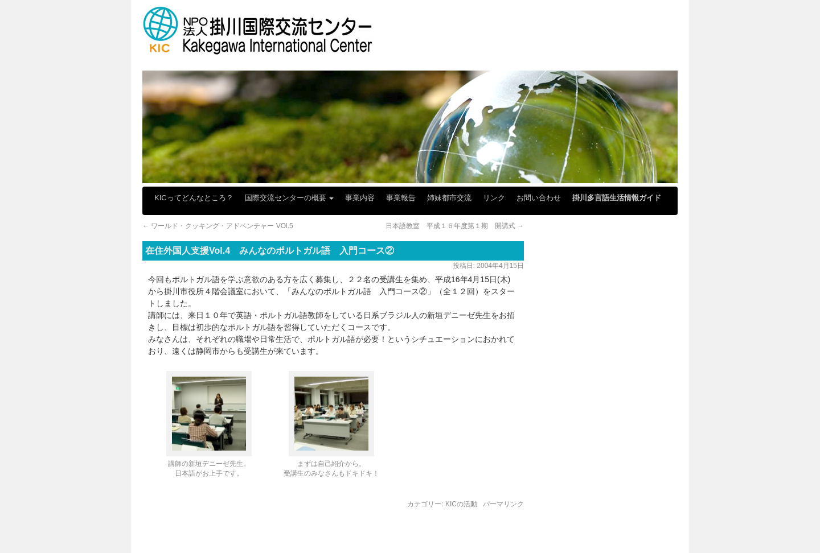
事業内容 (360, 197)
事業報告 (401, 197)
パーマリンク (503, 504)
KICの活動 (461, 504)
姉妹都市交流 (449, 197)
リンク (494, 197)
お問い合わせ (538, 197)
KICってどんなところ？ (193, 197)
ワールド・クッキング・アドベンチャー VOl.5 (217, 226)
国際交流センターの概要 (289, 197)
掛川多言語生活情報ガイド (616, 197)
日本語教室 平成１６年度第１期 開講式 (455, 226)
